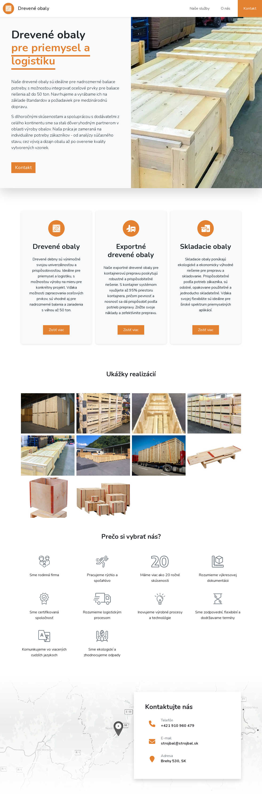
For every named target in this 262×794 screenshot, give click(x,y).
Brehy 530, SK (173, 761)
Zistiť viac (56, 329)
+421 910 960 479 (177, 725)
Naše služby (200, 8)
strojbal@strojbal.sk (179, 743)
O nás (225, 8)
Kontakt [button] (249, 8)
